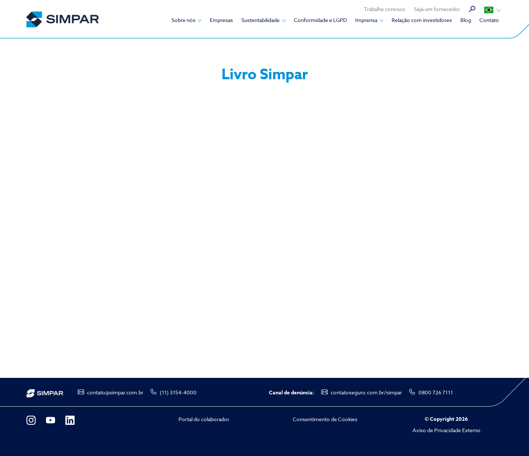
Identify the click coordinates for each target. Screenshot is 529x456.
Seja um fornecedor (437, 9)
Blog (465, 20)
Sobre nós (183, 20)
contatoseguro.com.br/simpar (366, 392)
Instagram (31, 420)
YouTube (50, 420)
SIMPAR (62, 19)
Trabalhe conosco (385, 9)
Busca (472, 9)
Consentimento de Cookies (325, 419)
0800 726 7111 (435, 392)
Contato (489, 20)
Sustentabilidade (260, 20)
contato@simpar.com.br (115, 392)
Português (492, 9)
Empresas (221, 20)
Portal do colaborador (204, 419)
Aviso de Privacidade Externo (447, 430)
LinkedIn (70, 420)
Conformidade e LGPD (320, 20)
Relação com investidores (422, 20)
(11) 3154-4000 (178, 392)
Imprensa (366, 20)
